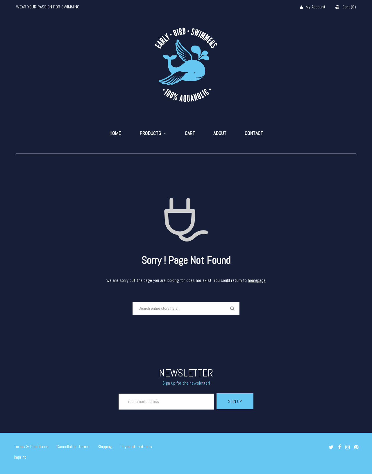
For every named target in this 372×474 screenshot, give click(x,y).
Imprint (20, 457)
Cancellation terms (73, 447)
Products (150, 133)
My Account (313, 7)
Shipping (105, 447)
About (219, 133)
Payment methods (136, 447)
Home (115, 133)
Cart (190, 133)
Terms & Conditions (31, 447)
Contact (254, 133)
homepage (257, 280)
